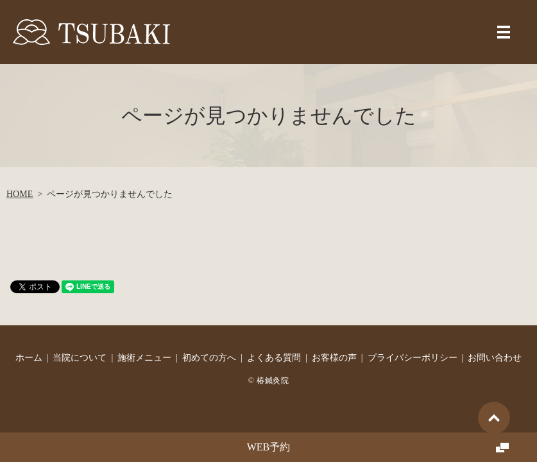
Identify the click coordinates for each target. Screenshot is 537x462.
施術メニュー (144, 358)
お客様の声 (334, 358)
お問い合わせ (495, 358)
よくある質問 (274, 358)
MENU (503, 32)
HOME (19, 194)
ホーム (28, 358)
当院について (80, 358)
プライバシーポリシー (412, 358)
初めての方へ (209, 358)
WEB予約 (269, 446)
